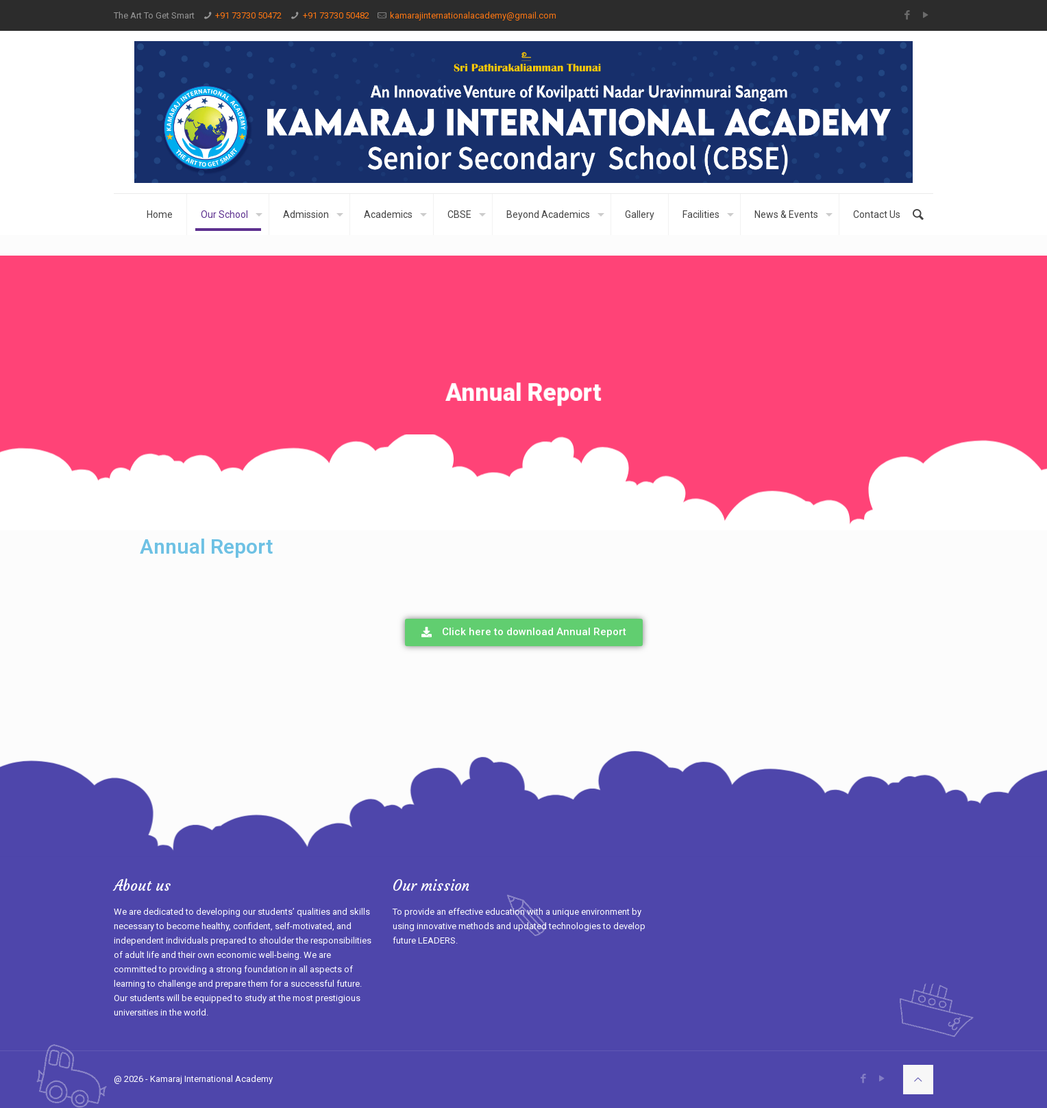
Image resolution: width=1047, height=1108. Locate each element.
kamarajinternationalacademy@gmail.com (473, 15)
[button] (524, 632)
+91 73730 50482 (336, 15)
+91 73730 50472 (248, 15)
